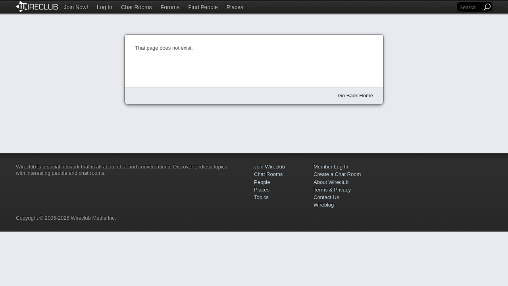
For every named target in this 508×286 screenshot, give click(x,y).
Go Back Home (355, 96)
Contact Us (326, 197)
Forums (170, 7)
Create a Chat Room (337, 174)
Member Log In (331, 167)
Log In (104, 7)
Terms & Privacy (332, 190)
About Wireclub (331, 182)
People (262, 182)
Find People (203, 7)
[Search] (469, 7)
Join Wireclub (269, 167)
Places (235, 7)
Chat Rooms (136, 7)
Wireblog (324, 205)
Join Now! (76, 7)
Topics (261, 197)
